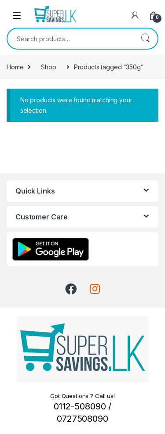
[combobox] (70, 39)
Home (15, 67)
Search (145, 39)
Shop (48, 67)
